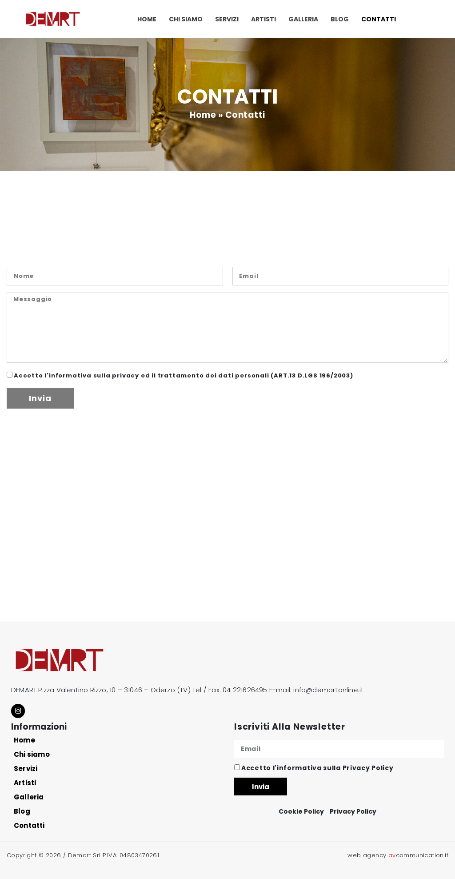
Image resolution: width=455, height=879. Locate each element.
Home (146, 19)
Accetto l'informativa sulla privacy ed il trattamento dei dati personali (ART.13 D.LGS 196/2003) (183, 375)
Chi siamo (186, 19)
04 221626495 (245, 689)
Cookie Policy (301, 811)
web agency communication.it (397, 854)
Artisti (263, 19)
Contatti (378, 19)
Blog (340, 19)
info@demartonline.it (328, 689)
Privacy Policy (368, 767)
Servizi (227, 19)
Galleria (303, 19)
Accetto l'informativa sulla (317, 767)
